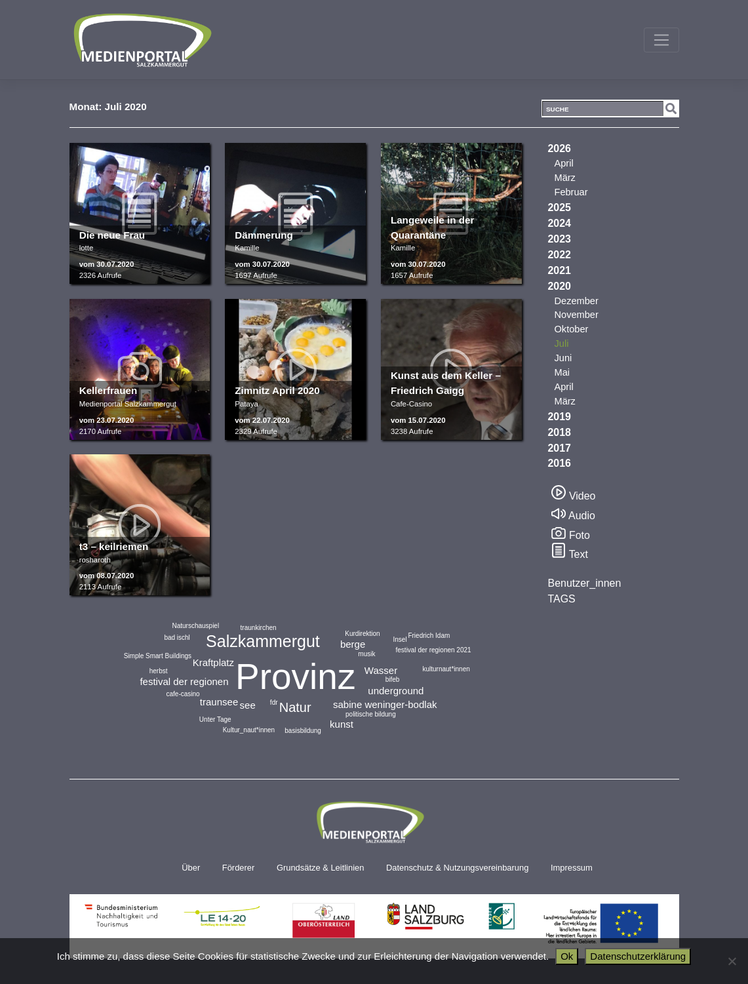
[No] (731, 961)
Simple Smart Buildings (157, 655)
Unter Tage (215, 719)
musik (366, 654)
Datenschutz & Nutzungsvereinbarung (457, 868)
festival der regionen (184, 681)
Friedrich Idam (429, 635)
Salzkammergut (263, 641)
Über (191, 868)
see (248, 705)
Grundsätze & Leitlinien (320, 868)
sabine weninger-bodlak (385, 704)
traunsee (219, 701)
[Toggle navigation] (661, 40)
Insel (400, 639)
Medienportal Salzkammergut (141, 39)
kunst (341, 724)
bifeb (392, 679)
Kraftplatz (213, 662)
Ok (567, 956)
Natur (295, 707)
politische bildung (370, 714)
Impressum (572, 868)
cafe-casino (182, 694)
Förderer (238, 868)
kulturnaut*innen (445, 669)
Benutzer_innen (584, 583)
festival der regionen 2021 (433, 650)
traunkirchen (259, 627)
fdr (274, 702)
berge (352, 644)
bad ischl (176, 637)
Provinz (295, 676)
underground (395, 690)
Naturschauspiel (195, 625)
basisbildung (303, 730)
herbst (158, 671)
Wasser (380, 670)
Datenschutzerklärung (638, 956)
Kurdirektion (362, 633)
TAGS (562, 598)
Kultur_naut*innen (249, 730)
